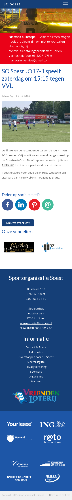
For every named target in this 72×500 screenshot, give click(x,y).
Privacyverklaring (36, 366)
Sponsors (36, 371)
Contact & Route (36, 347)
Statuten (36, 381)
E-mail (48, 206)
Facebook (7, 206)
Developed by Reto (59, 495)
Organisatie (36, 376)
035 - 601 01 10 (36, 299)
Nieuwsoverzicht (18, 223)
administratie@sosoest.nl (36, 323)
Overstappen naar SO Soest (36, 357)
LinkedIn (21, 206)
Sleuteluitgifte (36, 362)
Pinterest (34, 206)
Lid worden (36, 352)
